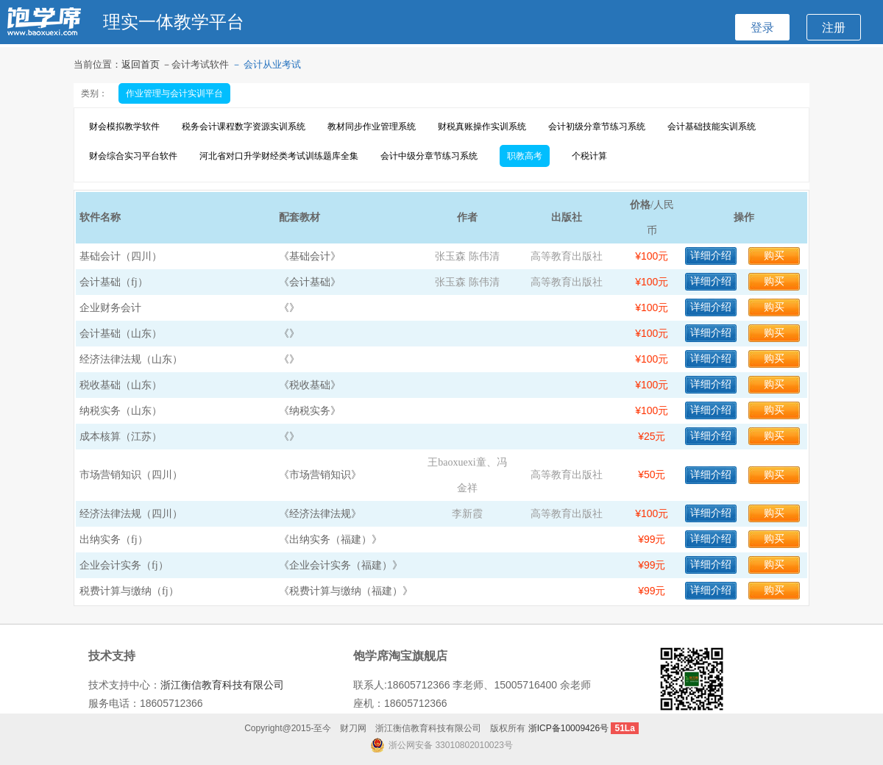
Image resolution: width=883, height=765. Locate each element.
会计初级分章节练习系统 (596, 126)
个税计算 (589, 156)
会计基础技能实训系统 (711, 126)
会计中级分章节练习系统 (429, 156)
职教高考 (524, 156)
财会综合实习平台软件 (133, 156)
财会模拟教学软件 (124, 126)
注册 (833, 27)
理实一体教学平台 (173, 22)
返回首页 (141, 64)
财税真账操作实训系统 (482, 126)
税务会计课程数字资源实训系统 (243, 126)
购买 (774, 255)
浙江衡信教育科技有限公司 (222, 685)
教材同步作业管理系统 (371, 126)
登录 (762, 27)
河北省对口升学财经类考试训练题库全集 (278, 156)
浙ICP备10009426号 (568, 728)
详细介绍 (710, 255)
